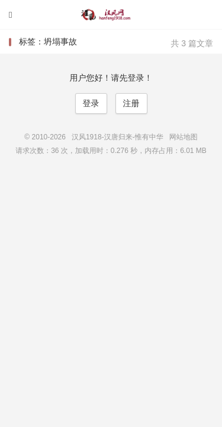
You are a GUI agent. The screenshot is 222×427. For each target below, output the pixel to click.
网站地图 (183, 137)
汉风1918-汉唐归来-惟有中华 (111, 15)
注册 (131, 103)
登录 (91, 103)
